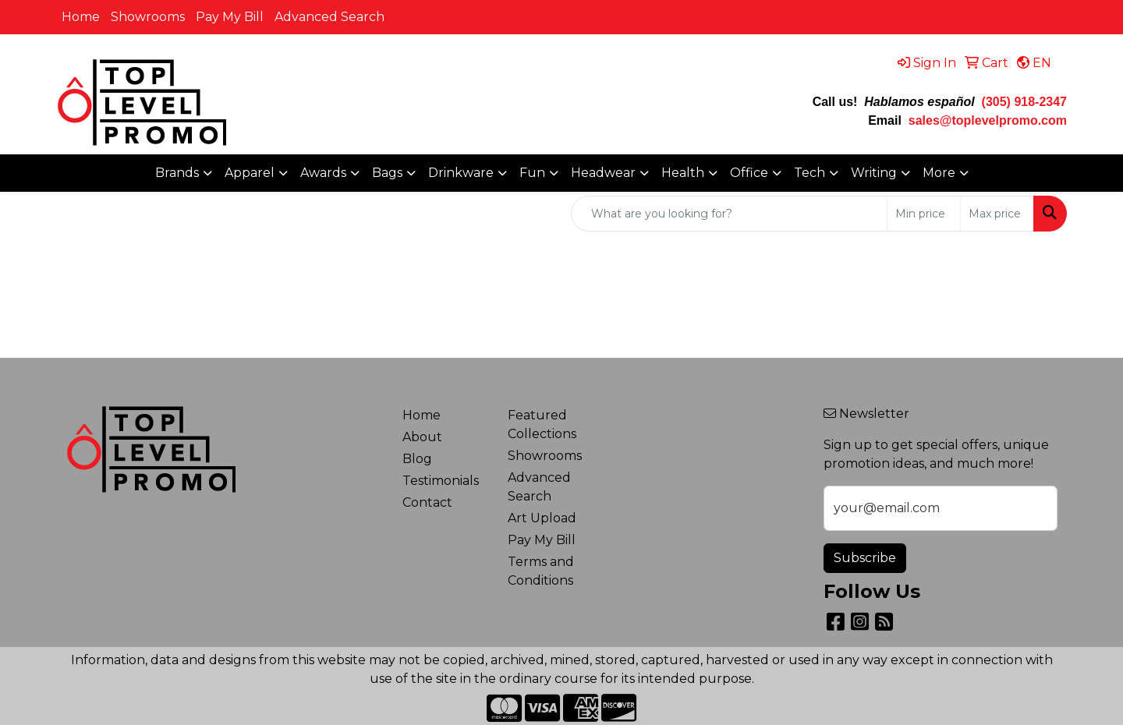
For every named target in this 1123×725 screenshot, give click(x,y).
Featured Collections (542, 424)
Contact (427, 502)
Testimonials (440, 480)
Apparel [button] (250, 172)
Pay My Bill (230, 16)
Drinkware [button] (461, 172)
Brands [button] (177, 172)
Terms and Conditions (541, 571)
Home (81, 16)
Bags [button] (387, 172)
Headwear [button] (603, 172)
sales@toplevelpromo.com (988, 120)
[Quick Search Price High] (997, 214)
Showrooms (148, 16)
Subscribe (865, 557)
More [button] (939, 172)
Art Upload (542, 518)
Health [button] (682, 172)
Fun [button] (532, 172)
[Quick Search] (729, 214)
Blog (417, 458)
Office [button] (749, 172)
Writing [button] (874, 172)
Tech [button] (809, 172)
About (422, 437)
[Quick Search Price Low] (924, 214)
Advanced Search (329, 16)
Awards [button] (323, 172)
